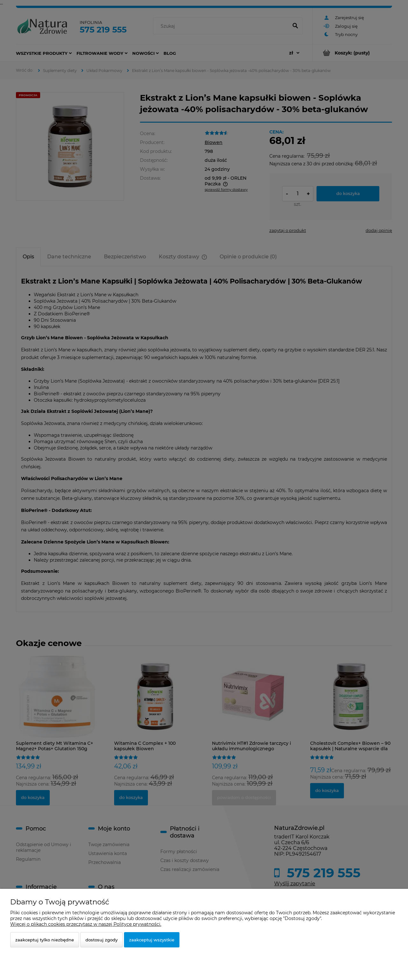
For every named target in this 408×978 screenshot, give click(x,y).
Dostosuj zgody (101, 939)
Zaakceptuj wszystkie (151, 939)
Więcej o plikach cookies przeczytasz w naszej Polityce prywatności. (85, 924)
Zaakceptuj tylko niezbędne (44, 939)
